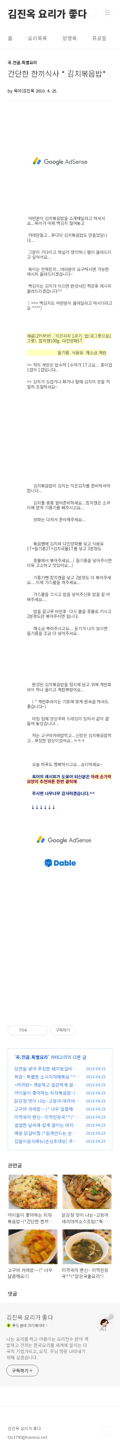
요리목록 (37, 38)
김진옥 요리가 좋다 (47, 13)
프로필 (99, 38)
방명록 (69, 38)
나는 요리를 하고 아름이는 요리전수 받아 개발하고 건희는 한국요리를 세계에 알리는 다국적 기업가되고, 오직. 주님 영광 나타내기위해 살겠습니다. (47, 1348)
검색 (93, 13)
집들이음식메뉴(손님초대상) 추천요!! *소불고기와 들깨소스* (45, 1144)
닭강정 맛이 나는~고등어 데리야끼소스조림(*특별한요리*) (46, 1104)
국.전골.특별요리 (32, 1057)
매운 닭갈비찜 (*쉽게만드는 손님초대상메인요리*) (45, 1136)
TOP (107, 1431)
